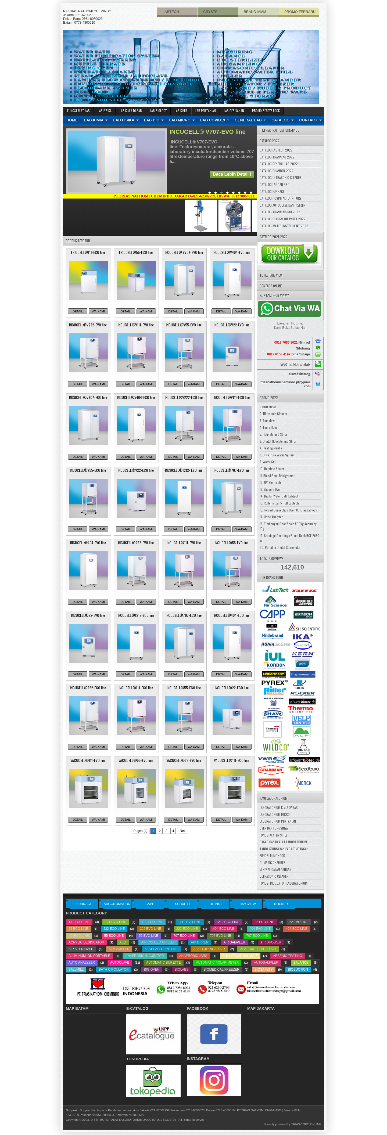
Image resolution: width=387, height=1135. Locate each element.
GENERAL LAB (248, 120)
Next (183, 831)
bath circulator (114, 969)
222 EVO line (150, 929)
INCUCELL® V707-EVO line (208, 131)
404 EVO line (260, 929)
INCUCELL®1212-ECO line (135, 615)
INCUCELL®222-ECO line (88, 687)
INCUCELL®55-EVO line (231, 542)
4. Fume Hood (269, 427)
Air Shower (270, 942)
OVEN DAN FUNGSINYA (274, 828)
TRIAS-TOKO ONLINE (306, 1124)
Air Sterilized (81, 949)
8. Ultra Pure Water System (277, 455)
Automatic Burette (163, 962)
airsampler (119, 949)
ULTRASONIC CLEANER (274, 876)
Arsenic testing (287, 956)
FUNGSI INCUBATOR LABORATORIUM (283, 883)
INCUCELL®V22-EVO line (231, 324)
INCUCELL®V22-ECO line (136, 470)
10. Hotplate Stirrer (272, 468)
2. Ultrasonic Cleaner (273, 413)
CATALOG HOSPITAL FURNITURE (280, 198)
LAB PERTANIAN (205, 110)
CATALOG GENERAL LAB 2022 (279, 163)
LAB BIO (152, 120)
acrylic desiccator (86, 942)
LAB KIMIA (181, 110)
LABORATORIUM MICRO (275, 814)
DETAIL (78, 311)
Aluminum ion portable (89, 956)
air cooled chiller (158, 942)
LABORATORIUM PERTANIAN (278, 821)
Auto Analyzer (82, 962)
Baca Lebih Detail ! (232, 174)
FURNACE (84, 904)
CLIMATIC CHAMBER (272, 862)
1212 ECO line (227, 922)
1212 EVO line (189, 922)
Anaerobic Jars (193, 956)
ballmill (76, 969)
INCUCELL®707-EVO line (231, 470)
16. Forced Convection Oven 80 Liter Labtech (288, 510)
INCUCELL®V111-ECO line (231, 397)
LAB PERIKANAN (234, 110)
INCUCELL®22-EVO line (88, 615)
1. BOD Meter (268, 407)
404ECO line (79, 936)
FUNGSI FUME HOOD (272, 855)
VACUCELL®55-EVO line (136, 760)
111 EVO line (115, 922)
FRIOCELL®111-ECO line (88, 252)
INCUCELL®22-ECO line (231, 687)
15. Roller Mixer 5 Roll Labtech (279, 503)
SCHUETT (182, 904)
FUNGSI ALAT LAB (78, 110)
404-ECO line (296, 929)
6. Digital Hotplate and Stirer (278, 441)
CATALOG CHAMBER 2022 (276, 170)
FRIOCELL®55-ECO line (136, 252)
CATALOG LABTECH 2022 (276, 150)
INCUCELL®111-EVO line (184, 542)
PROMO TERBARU (300, 12)
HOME (72, 120)
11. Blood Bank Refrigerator (277, 475)
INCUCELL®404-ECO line (231, 615)
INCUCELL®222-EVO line (136, 542)
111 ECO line (79, 922)
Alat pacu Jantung (161, 949)
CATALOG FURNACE (272, 191)
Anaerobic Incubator (144, 956)
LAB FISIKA (105, 110)
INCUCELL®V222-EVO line (88, 324)
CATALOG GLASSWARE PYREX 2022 (283, 219)
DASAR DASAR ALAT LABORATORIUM (283, 841)
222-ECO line (187, 929)
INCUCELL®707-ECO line (184, 615)
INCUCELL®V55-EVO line (184, 324)
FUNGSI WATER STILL (273, 835)
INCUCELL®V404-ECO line (136, 397)
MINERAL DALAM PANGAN (275, 869)
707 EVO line (220, 936)
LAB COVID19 (212, 120)
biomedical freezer (221, 969)
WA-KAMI (98, 311)
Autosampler (266, 962)
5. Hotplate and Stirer (273, 434)
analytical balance (240, 956)
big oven (151, 969)
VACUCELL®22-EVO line (183, 760)
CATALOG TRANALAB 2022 (277, 157)
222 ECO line (114, 929)
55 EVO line (148, 936)
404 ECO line (223, 929)
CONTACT (308, 120)
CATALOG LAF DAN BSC (274, 184)
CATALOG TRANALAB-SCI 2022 (280, 212)
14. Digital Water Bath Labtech (279, 496)
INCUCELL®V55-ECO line (88, 470)
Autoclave (120, 962)
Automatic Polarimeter (217, 962)
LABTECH (171, 12)
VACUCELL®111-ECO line (231, 760)
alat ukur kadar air (258, 949)
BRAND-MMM (255, 12)
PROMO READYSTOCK (266, 110)
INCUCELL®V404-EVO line (231, 252)
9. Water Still (268, 461)
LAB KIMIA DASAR (131, 110)
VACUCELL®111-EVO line (87, 760)
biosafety (264, 969)
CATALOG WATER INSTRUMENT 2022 (284, 226)
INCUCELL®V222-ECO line (184, 397)
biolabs (181, 969)
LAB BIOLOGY (158, 110)
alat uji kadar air (209, 949)
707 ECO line (184, 936)
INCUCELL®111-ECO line (136, 687)
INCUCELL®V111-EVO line (136, 324)
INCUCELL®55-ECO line (184, 687)
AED (122, 942)
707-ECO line (257, 936)
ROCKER (281, 904)
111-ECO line (152, 922)
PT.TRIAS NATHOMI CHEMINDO (259, 1110)
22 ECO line (264, 922)
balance (301, 962)
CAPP (149, 904)
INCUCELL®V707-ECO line (88, 397)
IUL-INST (215, 904)
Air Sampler (234, 942)
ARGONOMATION (117, 904)
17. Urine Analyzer (271, 516)
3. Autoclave (267, 420)
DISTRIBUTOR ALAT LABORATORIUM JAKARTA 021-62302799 (133, 1119)
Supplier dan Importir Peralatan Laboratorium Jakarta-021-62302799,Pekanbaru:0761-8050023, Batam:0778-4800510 (157, 1110)
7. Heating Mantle (271, 448)
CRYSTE (210, 12)
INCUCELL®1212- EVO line (183, 470)
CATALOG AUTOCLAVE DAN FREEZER (282, 205)
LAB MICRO (179, 120)
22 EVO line (299, 922)
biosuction (298, 969)
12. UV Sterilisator (271, 482)
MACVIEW (248, 904)
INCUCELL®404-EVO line (88, 542)
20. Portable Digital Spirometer (280, 547)
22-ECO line (78, 929)
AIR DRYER (199, 942)
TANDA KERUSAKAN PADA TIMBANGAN (284, 848)
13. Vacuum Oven (270, 489)
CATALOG (280, 120)
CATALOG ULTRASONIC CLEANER (280, 177)
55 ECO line (114, 936)
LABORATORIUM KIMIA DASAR (279, 807)
